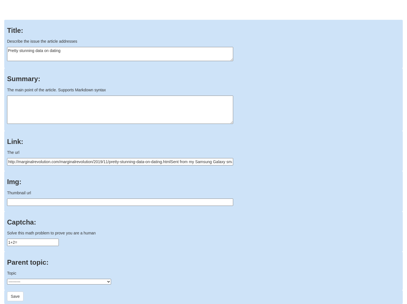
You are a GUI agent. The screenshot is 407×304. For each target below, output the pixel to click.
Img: (14, 182)
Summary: (23, 79)
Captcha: (21, 222)
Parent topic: (28, 262)
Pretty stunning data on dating (120, 54)
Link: (15, 141)
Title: (15, 30)
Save (15, 296)
